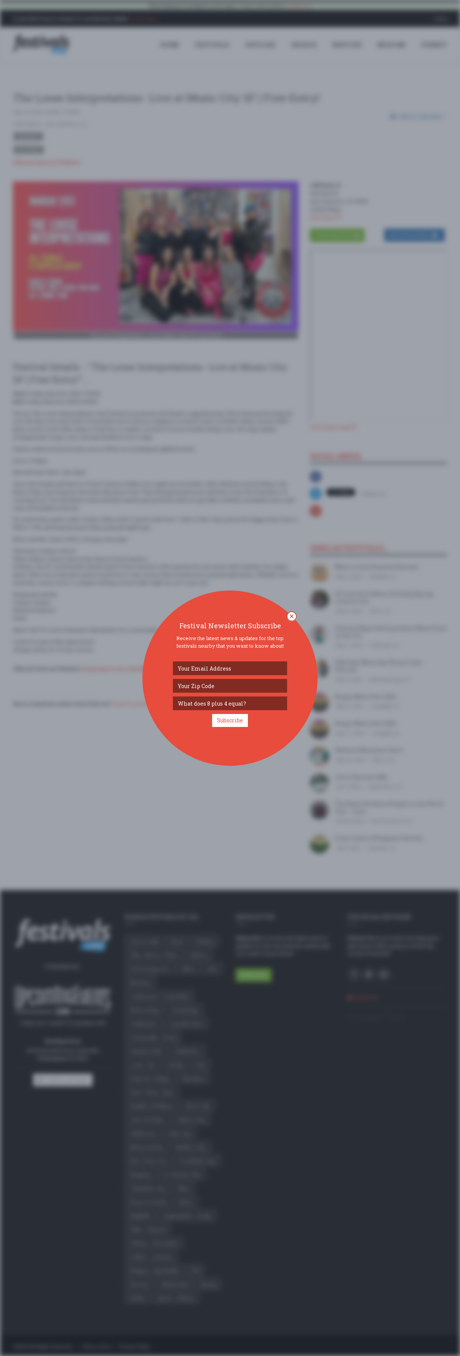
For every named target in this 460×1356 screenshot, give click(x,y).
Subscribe (230, 720)
